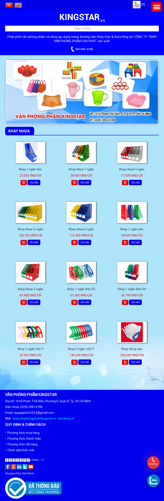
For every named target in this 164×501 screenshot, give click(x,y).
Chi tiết (34, 182)
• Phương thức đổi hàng (21, 444)
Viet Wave (28, 473)
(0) (139, 4)
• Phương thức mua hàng (22, 433)
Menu (156, 7)
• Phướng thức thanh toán (23, 438)
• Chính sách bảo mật (19, 450)
